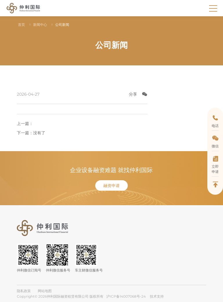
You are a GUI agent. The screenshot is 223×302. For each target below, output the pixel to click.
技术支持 (157, 296)
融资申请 (111, 193)
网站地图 (45, 291)
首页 (21, 24)
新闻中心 (40, 24)
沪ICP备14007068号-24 (126, 296)
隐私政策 (24, 291)
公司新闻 (62, 24)
